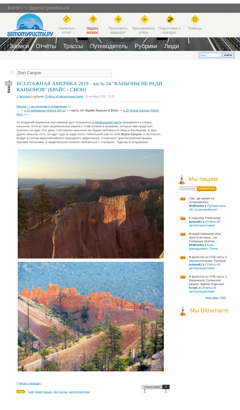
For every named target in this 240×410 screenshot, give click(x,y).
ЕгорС (193, 287)
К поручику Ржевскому (205, 218)
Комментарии (152, 386)
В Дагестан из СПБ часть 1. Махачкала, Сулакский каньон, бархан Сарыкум (208, 280)
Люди (171, 46)
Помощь (195, 28)
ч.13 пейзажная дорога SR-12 (44, 110)
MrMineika (196, 206)
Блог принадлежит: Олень (203, 246)
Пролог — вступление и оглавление (42, 106)
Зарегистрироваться (49, 8)
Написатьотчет (67, 30)
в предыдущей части (106, 122)
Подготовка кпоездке (169, 30)
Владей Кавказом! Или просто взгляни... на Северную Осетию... (205, 237)
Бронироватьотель (144, 30)
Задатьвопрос (92, 30)
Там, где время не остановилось (201, 200)
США (31, 391)
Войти (14, 8)
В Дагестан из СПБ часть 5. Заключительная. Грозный (208, 258)
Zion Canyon (60, 391)
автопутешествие (79, 391)
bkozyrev (25, 96)
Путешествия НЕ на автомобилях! (207, 207)
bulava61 (195, 221)
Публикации (188, 188)
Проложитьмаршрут (118, 30)
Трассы (73, 46)
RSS (223, 297)
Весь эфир (212, 297)
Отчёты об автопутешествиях (64, 96)
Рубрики (146, 46)
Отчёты (46, 46)
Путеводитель (109, 46)
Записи (19, 46)
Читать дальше (29, 383)
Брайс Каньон (43, 391)
